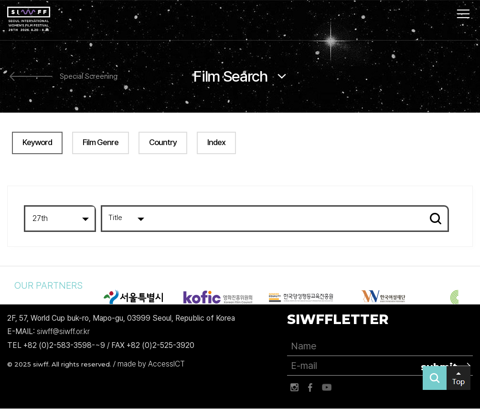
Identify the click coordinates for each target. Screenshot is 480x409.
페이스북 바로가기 (310, 387)
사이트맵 (463, 14)
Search (436, 219)
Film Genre (100, 142)
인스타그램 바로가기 (294, 387)
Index (216, 142)
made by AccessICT (151, 363)
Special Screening (88, 77)
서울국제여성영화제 (28, 19)
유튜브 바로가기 (326, 387)
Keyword (37, 142)
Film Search (230, 76)
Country (163, 142)
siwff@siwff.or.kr (63, 331)
